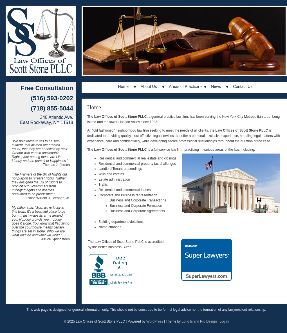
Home (123, 86)
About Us (149, 86)
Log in (224, 321)
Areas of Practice (184, 86)
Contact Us (242, 86)
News (216, 86)
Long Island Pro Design (199, 321)
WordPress (154, 321)
